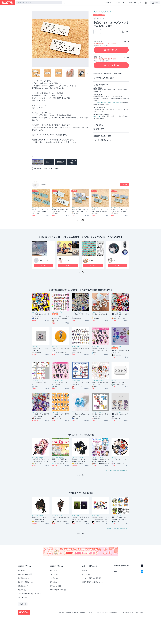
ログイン (108, 2)
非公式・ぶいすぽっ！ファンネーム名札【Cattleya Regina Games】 (100, 210)
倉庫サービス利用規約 (78, 612)
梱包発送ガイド (23, 586)
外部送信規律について (115, 612)
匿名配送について (23, 578)
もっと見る (80, 274)
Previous (33, 38)
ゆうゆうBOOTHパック (114, 102)
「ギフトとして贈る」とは (104, 78)
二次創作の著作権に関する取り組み (29, 593)
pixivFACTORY (97, 116)
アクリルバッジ (106, 12)
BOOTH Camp (22, 597)
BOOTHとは (120, 2)
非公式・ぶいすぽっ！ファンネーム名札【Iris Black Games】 (119, 210)
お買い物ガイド (55, 574)
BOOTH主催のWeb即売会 (58, 590)
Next (87, 38)
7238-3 (44, 184)
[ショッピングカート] (146, 2)
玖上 (115, 260)
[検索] (60, 2)
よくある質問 (86, 574)
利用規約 (68, 612)
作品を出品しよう (135, 2)
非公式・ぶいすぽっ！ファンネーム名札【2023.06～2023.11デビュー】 (60, 210)
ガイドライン (90, 612)
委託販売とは (22, 590)
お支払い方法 (99, 129)
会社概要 (61, 612)
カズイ (91, 260)
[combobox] (39, 2)
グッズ (95, 12)
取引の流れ (99, 125)
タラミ (66, 260)
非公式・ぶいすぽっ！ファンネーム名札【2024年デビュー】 (40, 210)
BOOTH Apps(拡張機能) (25, 574)
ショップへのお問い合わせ (102, 140)
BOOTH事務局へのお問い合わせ (92, 582)
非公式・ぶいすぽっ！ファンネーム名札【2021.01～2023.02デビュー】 (80, 210)
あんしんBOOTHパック (99, 102)
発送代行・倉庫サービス (25, 582)
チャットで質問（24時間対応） (92, 578)
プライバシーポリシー (101, 612)
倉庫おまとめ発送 (55, 586)
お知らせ (84, 570)
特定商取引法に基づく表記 (102, 136)
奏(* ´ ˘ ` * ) (44, 260)
